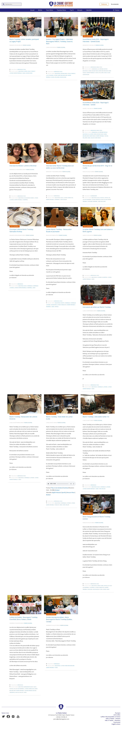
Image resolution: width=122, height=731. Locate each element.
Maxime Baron (28, 690)
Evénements (94, 195)
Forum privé (116, 722)
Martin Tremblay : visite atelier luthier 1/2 (96, 417)
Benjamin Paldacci (28, 686)
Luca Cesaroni (49, 75)
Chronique (29, 285)
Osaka (23, 73)
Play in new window (56, 488)
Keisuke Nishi (64, 73)
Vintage (56, 306)
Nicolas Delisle (19, 692)
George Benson (96, 199)
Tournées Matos (61, 10)
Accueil (32, 10)
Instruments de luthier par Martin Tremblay (97, 307)
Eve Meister (27, 197)
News (98, 67)
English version (116, 724)
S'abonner (104, 4)
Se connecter (115, 4)
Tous (24, 69)
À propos (117, 713)
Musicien (90, 589)
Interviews (20, 69)
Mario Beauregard (62, 75)
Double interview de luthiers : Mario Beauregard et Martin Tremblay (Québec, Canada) (59, 619)
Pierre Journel (27, 45)
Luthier (11, 73)
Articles (40, 10)
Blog (62, 197)
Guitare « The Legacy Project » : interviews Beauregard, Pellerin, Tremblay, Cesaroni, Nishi (59, 41)
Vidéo (34, 287)
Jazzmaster (54, 304)
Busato (62, 302)
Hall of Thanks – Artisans (113, 718)
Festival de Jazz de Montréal (16, 688)
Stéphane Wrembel (92, 201)
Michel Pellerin (55, 77)
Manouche (70, 197)
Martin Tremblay (18, 73)
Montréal (25, 199)
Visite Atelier (63, 199)
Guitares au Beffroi (102, 277)
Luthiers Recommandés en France (110, 716)
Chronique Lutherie (102, 386)
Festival (102, 197)
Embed (57, 490)
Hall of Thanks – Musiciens (112, 720)
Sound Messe (29, 73)
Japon (25, 71)
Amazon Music (71, 492)
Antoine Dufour (103, 69)
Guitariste (92, 587)
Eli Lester (90, 134)
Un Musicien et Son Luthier (99, 589)
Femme (32, 197)
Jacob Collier (103, 199)
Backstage (21, 71)
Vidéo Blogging (102, 201)
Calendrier (89, 10)
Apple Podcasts (56, 492)
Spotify (64, 492)
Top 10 (72, 10)
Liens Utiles (117, 715)
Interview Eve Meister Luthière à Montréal (22, 166)
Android (48, 495)
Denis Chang (100, 585)
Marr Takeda (92, 136)
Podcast (57, 504)
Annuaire (79, 10)
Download (66, 488)
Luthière (11, 199)
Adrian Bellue (95, 69)
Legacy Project (31, 71)
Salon (108, 72)
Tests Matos (49, 10)
